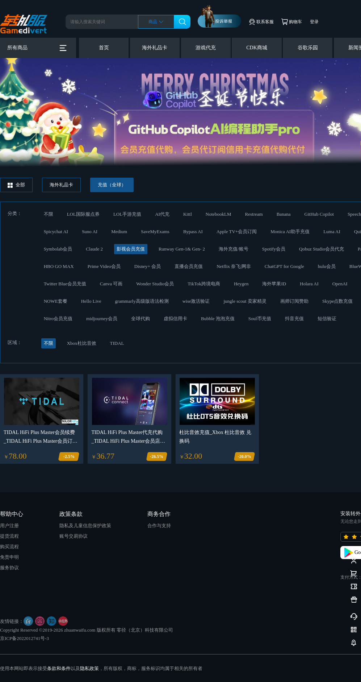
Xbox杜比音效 (81, 343)
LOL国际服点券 (83, 214)
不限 (48, 214)
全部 (16, 185)
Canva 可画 (111, 283)
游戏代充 (206, 47)
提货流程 (9, 536)
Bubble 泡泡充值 (218, 318)
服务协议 (9, 567)
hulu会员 (327, 266)
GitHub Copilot (319, 214)
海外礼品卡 (154, 47)
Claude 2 (94, 249)
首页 (104, 47)
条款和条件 (59, 668)
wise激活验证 (196, 301)
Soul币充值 (259, 318)
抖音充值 (294, 318)
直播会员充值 (189, 266)
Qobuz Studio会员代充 (321, 249)
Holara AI (309, 283)
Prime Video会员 (104, 266)
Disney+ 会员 (147, 266)
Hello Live (91, 301)
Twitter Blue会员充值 (65, 283)
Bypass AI (193, 231)
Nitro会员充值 (58, 318)
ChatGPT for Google (284, 266)
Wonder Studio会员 (155, 283)
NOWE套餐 (55, 301)
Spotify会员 (273, 249)
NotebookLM (218, 214)
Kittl (187, 214)
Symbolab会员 (58, 249)
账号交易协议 (73, 536)
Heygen (241, 283)
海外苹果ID (274, 283)
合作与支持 (159, 525)
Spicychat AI (56, 231)
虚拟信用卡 (175, 318)
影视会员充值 (131, 249)
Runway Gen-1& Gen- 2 (182, 249)
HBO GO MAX (59, 266)
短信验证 (327, 318)
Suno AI (89, 231)
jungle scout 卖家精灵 (244, 301)
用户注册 (9, 525)
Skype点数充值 (337, 301)
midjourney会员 (101, 318)
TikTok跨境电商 (204, 283)
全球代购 (140, 318)
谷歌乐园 (308, 47)
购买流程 (9, 546)
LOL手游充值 (127, 214)
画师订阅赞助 (294, 301)
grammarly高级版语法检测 (142, 301)
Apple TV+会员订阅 (237, 231)
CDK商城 (256, 47)
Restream (254, 214)
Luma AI (331, 231)
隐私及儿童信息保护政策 (85, 525)
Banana (284, 214)
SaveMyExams (155, 231)
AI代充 (162, 214)
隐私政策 (89, 668)
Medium (119, 231)
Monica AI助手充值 (290, 231)
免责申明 (9, 557)
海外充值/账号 (233, 249)
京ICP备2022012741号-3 (24, 638)
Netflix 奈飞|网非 (234, 266)
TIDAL (117, 343)
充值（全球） (112, 184)
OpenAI (340, 283)
